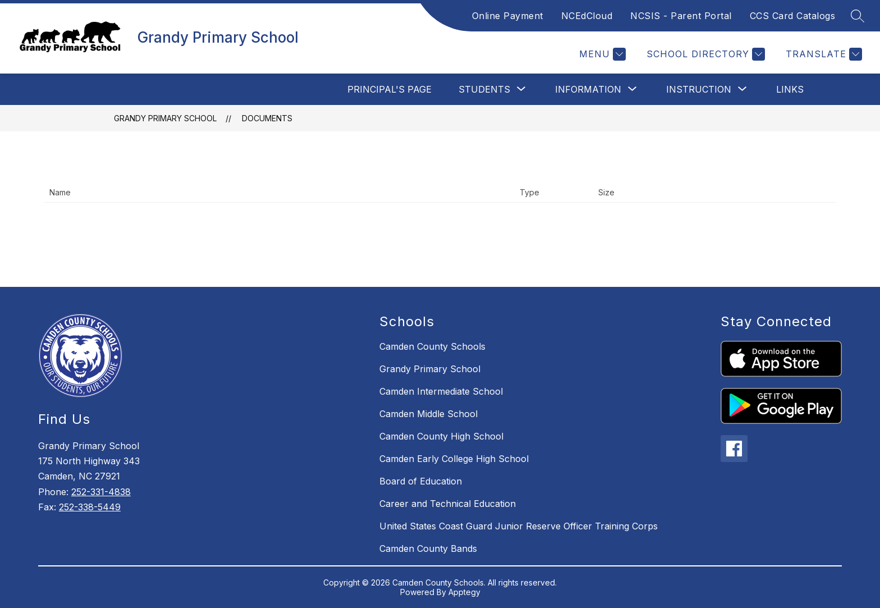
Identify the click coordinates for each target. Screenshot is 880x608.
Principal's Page (389, 89)
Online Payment (507, 15)
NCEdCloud (587, 15)
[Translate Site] (822, 54)
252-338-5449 (90, 507)
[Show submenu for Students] (484, 89)
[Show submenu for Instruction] (698, 89)
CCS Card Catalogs (793, 15)
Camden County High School (441, 436)
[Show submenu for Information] (588, 89)
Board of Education (420, 481)
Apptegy (464, 592)
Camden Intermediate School (441, 391)
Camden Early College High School (454, 458)
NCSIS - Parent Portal (681, 15)
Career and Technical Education (447, 503)
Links (790, 89)
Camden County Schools (432, 346)
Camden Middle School (428, 413)
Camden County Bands (428, 548)
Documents (267, 118)
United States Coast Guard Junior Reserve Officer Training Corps (518, 526)
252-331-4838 (101, 491)
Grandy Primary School (165, 118)
